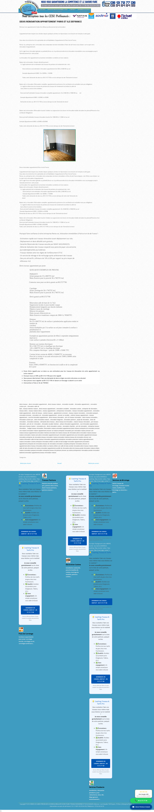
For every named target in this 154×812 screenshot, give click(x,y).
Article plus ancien (93, 463)
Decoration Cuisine (73, 564)
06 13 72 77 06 (141, 800)
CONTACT (73, 10)
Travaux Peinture (49, 480)
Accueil (59, 463)
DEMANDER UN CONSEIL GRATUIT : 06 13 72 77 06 (29, 532)
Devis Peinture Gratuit (141, 807)
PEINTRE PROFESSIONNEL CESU (58, 10)
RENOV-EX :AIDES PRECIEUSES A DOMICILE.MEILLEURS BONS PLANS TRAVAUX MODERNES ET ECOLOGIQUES (62, 804)
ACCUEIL (43, 10)
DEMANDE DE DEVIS (84, 10)
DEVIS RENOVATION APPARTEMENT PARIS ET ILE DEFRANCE (50, 21)
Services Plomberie (96, 787)
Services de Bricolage (120, 480)
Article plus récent (25, 463)
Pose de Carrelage (26, 633)
